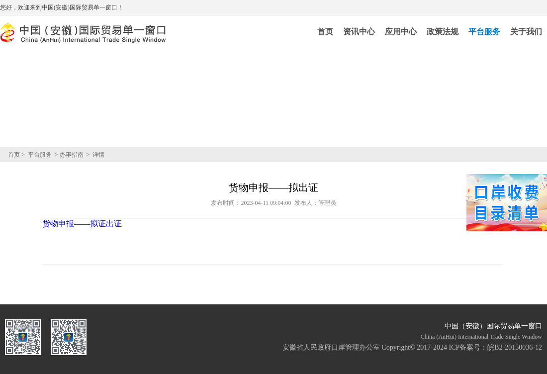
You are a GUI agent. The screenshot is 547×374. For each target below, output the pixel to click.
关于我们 (526, 31)
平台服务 (484, 31)
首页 (325, 31)
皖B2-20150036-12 (514, 347)
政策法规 (442, 31)
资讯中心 (359, 31)
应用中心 (401, 31)
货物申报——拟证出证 (82, 223)
